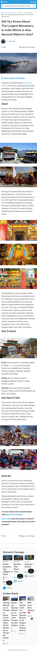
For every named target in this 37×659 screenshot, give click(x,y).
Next (32, 571)
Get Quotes (9, 583)
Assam (12, 365)
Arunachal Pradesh (13, 78)
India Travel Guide (10, 12)
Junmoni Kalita (17, 631)
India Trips (19, 12)
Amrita (23, 633)
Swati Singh (8, 643)
